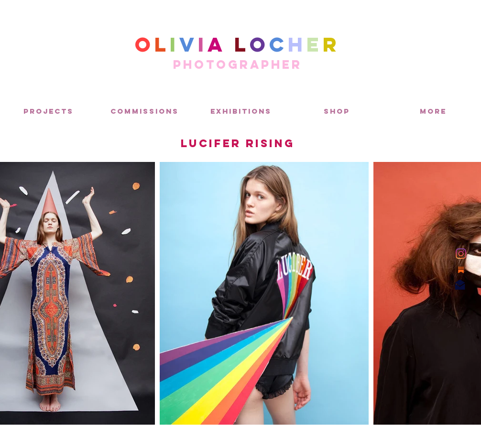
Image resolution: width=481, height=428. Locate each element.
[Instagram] (461, 253)
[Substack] (461, 270)
